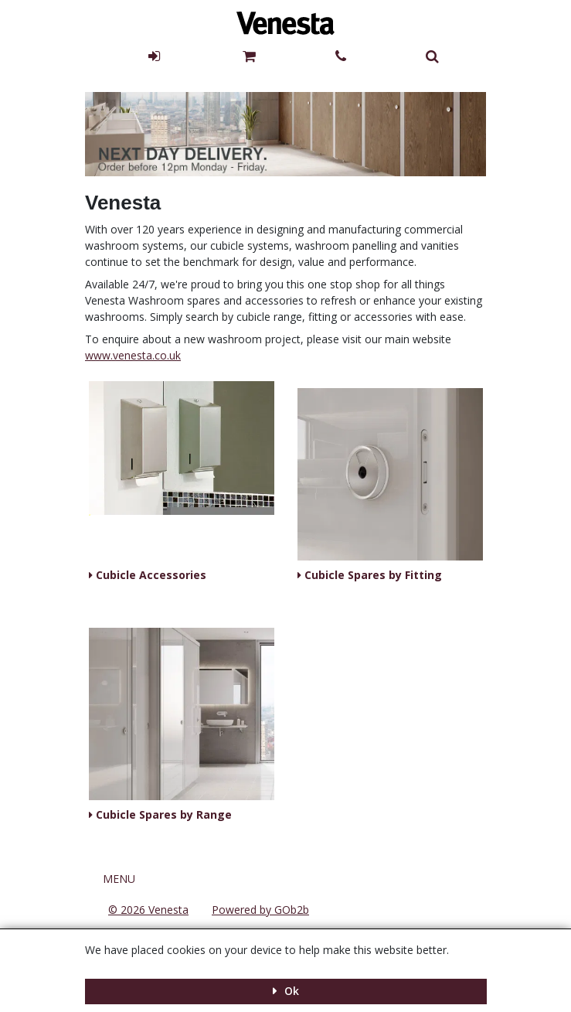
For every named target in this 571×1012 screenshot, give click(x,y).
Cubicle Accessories (149, 574)
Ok (290, 990)
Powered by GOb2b (260, 909)
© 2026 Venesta (148, 909)
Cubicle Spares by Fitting (371, 574)
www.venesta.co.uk (133, 355)
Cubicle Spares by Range (162, 814)
